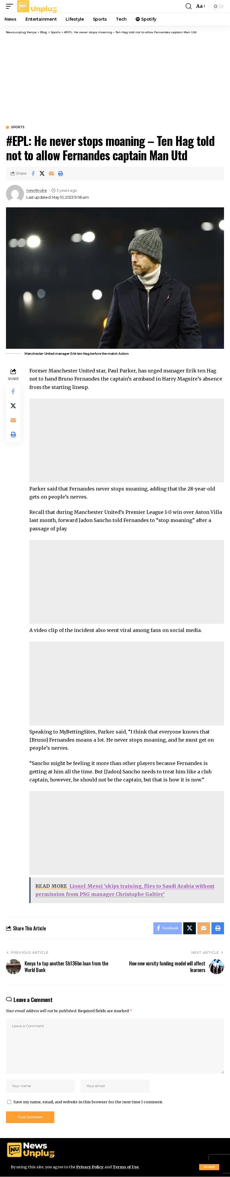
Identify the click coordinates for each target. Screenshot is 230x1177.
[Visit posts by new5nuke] (15, 194)
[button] (209, 1167)
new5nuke (36, 190)
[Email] (51, 173)
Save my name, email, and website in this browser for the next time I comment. (88, 1101)
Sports (17, 127)
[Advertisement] (115, 79)
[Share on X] (42, 173)
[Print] (61, 173)
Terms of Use (127, 1166)
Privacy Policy (90, 1166)
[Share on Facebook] (33, 173)
